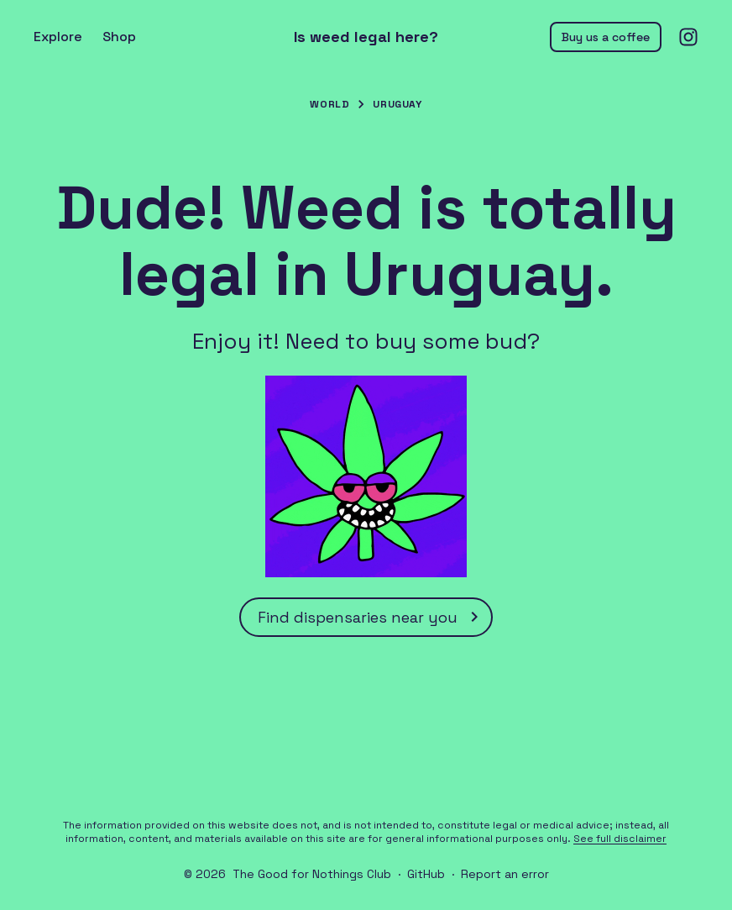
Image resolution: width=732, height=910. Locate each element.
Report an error (505, 873)
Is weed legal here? (366, 37)
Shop (119, 36)
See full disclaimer (620, 838)
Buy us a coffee (606, 37)
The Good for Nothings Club (312, 873)
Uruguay (397, 104)
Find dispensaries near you (371, 617)
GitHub (426, 873)
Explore (58, 36)
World (329, 104)
